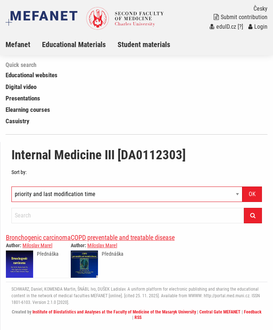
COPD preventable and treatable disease (123, 237)
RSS (137, 317)
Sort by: (19, 172)
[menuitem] (24, 44)
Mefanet (18, 44)
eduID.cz (223, 26)
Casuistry (17, 121)
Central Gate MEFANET (220, 312)
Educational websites (31, 75)
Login (257, 26)
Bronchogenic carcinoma (38, 237)
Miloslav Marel (37, 245)
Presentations (23, 98)
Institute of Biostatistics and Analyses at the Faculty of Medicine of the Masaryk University (114, 312)
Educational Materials (74, 44)
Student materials (144, 44)
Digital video (21, 87)
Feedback (253, 312)
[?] (240, 26)
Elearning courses (28, 109)
